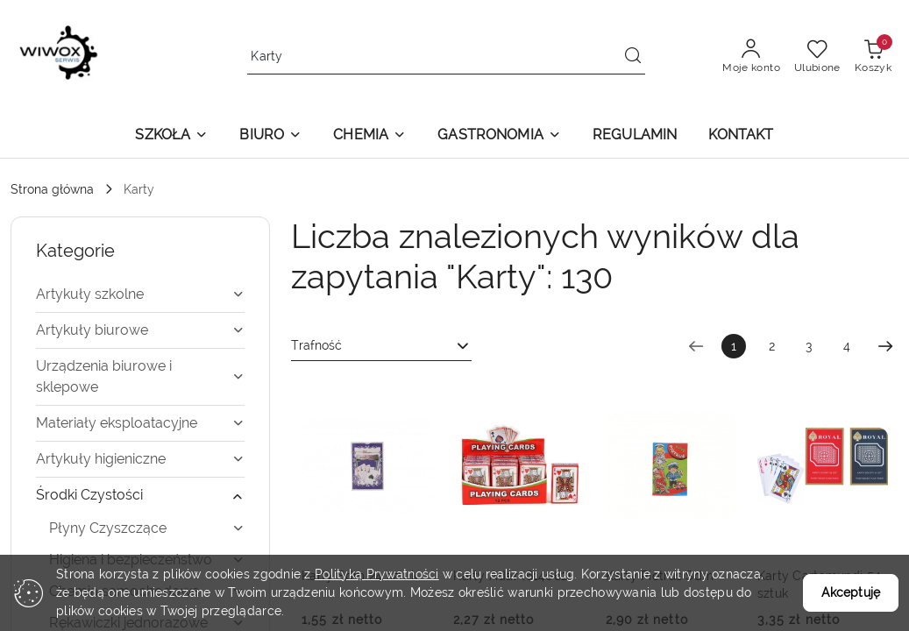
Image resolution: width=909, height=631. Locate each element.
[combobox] (381, 346)
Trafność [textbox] (316, 345)
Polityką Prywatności (377, 574)
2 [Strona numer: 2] (772, 346)
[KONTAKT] (740, 136)
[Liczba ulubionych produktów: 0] (817, 57)
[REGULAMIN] (635, 136)
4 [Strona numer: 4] (846, 346)
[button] (171, 136)
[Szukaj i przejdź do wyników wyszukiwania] (633, 57)
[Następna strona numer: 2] (885, 346)
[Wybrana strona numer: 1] (733, 346)
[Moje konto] (751, 57)
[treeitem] (140, 294)
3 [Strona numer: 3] (809, 346)
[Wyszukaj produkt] (446, 56)
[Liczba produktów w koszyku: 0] (873, 57)
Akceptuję (850, 592)
